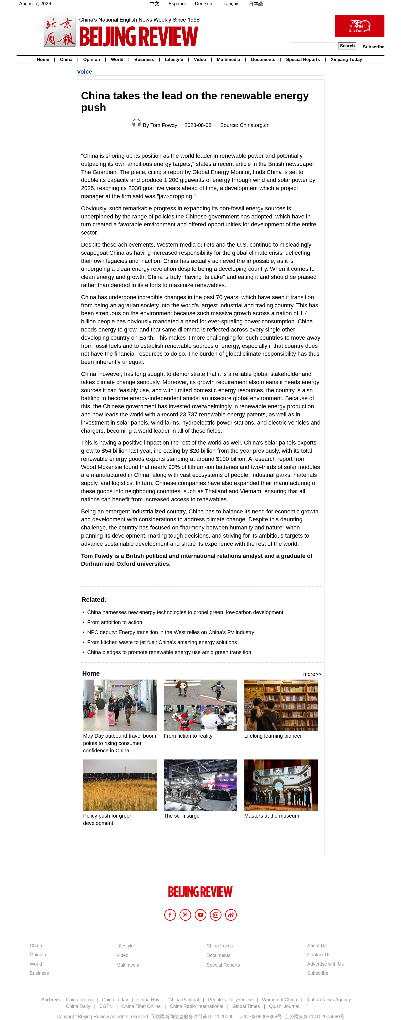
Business (144, 59)
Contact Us (319, 954)
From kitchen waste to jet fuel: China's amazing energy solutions (162, 642)
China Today (115, 999)
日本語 (256, 3)
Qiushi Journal (284, 1006)
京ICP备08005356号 (260, 1016)
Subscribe (373, 46)
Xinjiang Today (346, 59)
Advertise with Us (325, 964)
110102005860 (324, 1016)
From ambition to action (114, 622)
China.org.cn (79, 999)
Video (200, 59)
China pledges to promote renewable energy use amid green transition (169, 652)
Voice (84, 71)
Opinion (91, 59)
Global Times (246, 1006)
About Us (317, 945)
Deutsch (203, 3)
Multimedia (228, 59)
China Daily (78, 1006)
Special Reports (303, 59)
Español (177, 3)
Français (231, 3)
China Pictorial (183, 999)
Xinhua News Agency (328, 999)
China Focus (220, 945)
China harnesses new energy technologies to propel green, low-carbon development (185, 612)
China (66, 59)
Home (43, 59)
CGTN (106, 1006)
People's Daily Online (230, 999)
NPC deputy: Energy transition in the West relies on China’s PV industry (170, 632)
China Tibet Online (141, 1006)
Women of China (279, 999)
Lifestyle (174, 59)
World (117, 59)
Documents (263, 59)
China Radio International (196, 1006)
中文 (154, 3)
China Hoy (148, 999)
